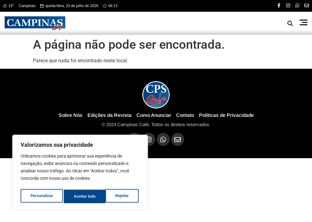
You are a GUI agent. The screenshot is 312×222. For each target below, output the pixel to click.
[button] (290, 23)
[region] (80, 174)
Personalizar (41, 196)
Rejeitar (80, 196)
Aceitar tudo (119, 196)
